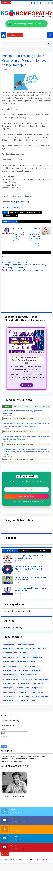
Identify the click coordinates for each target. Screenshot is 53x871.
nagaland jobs (24, 683)
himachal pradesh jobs (26, 662)
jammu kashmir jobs (11, 666)
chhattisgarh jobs (27, 653)
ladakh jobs (36, 670)
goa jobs (25, 657)
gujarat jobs (37, 657)
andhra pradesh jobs (26, 644)
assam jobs (30, 648)
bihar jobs (42, 648)
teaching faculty (10, 216)
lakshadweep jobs (10, 675)
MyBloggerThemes (45, 859)
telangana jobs (9, 696)
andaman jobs (9, 644)
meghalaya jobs (41, 679)
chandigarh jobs (10, 653)
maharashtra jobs (34, 213)
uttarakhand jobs (10, 701)
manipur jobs (27, 679)
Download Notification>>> (13, 207)
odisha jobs (8, 688)
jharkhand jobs (29, 666)
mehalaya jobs (9, 683)
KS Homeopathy (16, 859)
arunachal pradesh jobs (13, 648)
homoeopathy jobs (17, 213)
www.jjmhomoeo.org (20, 201)
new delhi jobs (38, 683)
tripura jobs (24, 696)
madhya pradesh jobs (28, 675)
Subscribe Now (26, 496)
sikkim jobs (23, 692)
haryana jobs (8, 662)
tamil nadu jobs (36, 692)
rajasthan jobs (9, 692)
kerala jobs (23, 670)
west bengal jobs (28, 701)
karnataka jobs (9, 670)
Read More (26, 385)
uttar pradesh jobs (40, 696)
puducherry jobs (22, 688)
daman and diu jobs (11, 657)
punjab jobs (36, 688)
